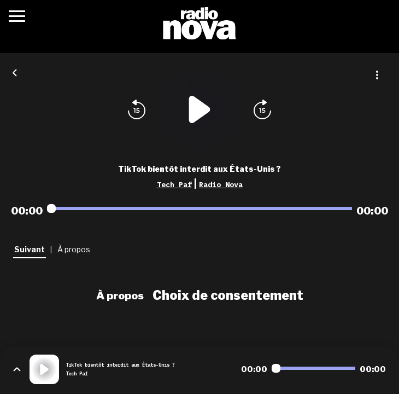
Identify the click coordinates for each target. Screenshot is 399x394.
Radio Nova (221, 184)
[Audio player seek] (199, 208)
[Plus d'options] (377, 75)
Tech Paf (174, 184)
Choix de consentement (227, 295)
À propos (120, 295)
